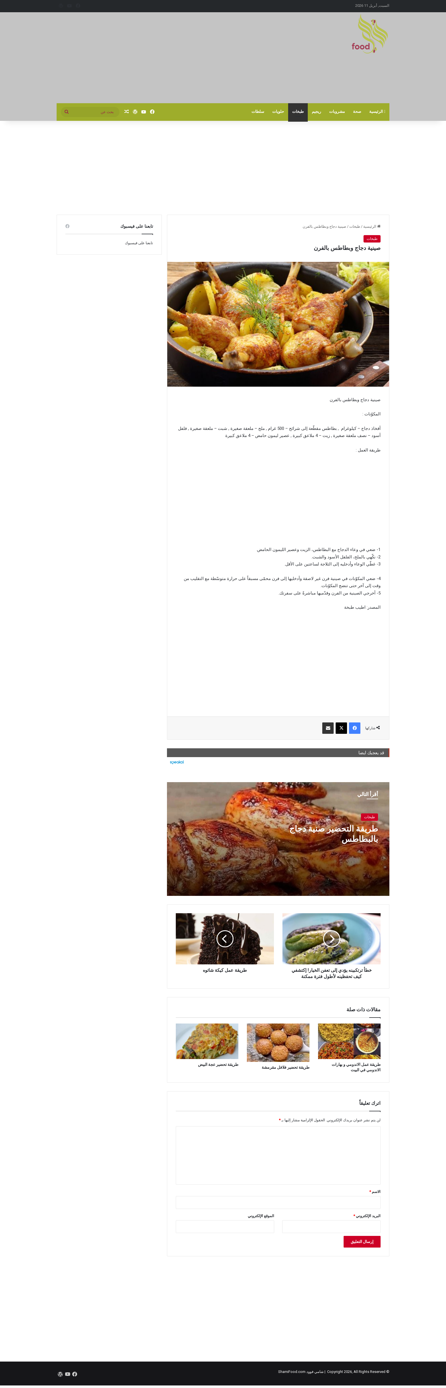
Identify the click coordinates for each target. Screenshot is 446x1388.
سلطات (257, 111)
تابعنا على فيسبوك (139, 243)
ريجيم (316, 111)
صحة (357, 111)
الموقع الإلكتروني (261, 1216)
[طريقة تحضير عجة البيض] (207, 1041)
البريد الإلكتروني (367, 1216)
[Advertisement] (166, 58)
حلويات (278, 111)
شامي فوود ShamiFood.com (301, 1372)
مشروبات (337, 111)
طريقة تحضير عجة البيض (218, 1064)
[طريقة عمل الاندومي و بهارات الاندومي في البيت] (349, 1041)
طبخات (298, 111)
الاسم (375, 1192)
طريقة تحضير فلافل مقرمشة (285, 1067)
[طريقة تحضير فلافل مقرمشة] (278, 1043)
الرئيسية (377, 111)
